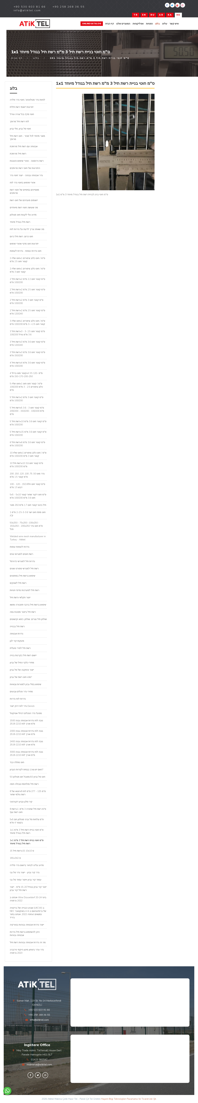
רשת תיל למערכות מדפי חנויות (24, 590)
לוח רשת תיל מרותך (19, 121)
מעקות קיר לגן (17, 640)
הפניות (149, 23)
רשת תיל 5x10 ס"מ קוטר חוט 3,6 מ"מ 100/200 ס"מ (28, 423)
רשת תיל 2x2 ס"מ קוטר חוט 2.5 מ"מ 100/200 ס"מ (27, 291)
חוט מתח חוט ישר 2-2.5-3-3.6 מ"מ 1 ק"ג (28, 514)
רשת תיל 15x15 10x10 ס (22, 850)
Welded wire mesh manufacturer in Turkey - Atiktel (28, 538)
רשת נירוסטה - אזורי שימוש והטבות (27, 160)
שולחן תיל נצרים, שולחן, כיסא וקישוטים (28, 619)
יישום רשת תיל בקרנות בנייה (23, 655)
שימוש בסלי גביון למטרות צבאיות (25, 684)
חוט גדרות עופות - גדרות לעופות (25, 250)
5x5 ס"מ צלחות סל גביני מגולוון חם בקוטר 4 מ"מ (27, 821)
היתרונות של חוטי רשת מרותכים (25, 168)
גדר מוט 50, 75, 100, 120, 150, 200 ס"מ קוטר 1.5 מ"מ (27, 475)
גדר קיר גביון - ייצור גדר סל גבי (24, 872)
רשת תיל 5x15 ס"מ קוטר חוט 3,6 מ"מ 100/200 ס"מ (28, 433)
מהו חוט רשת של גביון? (21, 677)
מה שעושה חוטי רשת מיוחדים (24, 207)
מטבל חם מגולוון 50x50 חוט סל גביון (27, 776)
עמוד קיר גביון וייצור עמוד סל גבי (25, 879)
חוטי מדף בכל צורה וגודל (22, 114)
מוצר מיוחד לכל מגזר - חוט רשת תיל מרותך (27, 137)
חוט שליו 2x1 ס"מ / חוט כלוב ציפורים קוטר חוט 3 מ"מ (27, 270)
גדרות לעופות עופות (19, 546)
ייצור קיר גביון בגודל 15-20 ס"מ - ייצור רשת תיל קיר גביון (28, 888)
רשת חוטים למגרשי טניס (21, 554)
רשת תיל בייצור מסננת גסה (23, 611)
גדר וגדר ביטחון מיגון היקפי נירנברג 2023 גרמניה (27, 951)
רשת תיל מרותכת (18, 153)
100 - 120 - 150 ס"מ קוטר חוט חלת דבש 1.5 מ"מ (27, 486)
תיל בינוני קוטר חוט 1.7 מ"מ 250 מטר (28, 505)
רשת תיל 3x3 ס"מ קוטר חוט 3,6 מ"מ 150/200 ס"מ (27, 354)
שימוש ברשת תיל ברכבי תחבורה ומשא (28, 604)
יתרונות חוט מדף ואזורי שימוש (24, 243)
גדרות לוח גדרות (18, 698)
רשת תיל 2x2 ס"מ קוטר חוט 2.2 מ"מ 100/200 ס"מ (27, 281)
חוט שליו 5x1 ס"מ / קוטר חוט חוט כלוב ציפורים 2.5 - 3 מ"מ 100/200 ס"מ (26, 387)
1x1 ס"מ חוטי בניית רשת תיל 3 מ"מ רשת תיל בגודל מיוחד (26, 831)
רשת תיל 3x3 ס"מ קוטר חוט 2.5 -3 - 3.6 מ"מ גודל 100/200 (27, 333)
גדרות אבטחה (16, 633)
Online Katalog (91, 23)
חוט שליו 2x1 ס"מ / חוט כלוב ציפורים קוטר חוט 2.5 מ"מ (27, 260)
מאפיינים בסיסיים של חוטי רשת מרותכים (24, 191)
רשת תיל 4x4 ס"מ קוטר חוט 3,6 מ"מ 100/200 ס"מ (27, 364)
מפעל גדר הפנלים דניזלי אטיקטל (26, 713)
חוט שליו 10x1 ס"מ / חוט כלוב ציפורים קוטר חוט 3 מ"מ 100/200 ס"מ (28, 454)
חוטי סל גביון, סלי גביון (20, 128)
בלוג (157, 23)
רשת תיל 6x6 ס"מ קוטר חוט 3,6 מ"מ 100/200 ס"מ (27, 444)
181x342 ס (15, 858)
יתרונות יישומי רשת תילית (21, 107)
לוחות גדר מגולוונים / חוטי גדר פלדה (27, 99)
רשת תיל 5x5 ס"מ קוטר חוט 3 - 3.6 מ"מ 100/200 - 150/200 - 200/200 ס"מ (27, 411)
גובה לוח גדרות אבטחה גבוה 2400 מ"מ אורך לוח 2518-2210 (26, 743)
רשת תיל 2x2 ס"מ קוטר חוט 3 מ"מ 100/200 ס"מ (26, 301)
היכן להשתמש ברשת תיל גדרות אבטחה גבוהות (25, 933)
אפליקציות (138, 23)
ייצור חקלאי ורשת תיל (20, 597)
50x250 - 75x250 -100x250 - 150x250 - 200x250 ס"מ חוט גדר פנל (26, 526)
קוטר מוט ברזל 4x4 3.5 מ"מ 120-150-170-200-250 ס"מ (26, 375)
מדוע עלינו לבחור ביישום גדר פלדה (27, 865)
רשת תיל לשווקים (18, 583)
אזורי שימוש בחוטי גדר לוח (22, 182)
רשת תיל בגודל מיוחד (20, 222)
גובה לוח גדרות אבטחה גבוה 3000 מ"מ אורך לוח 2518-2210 (26, 753)
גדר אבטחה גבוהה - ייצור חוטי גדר (26, 175)
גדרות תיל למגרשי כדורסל (22, 561)
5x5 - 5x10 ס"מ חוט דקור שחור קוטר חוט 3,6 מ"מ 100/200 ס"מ (28, 496)
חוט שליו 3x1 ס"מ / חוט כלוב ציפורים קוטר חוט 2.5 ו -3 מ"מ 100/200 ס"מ (27, 322)
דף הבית (109, 23)
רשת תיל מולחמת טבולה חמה (24, 784)
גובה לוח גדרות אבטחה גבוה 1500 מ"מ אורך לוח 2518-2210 (26, 722)
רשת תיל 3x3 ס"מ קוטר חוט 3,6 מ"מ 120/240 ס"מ (27, 343)
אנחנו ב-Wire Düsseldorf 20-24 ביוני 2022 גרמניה (28, 899)
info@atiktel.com (39, 1019)
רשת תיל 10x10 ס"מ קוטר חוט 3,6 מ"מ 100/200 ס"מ (26, 465)
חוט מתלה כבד (17, 762)
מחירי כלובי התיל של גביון (22, 662)
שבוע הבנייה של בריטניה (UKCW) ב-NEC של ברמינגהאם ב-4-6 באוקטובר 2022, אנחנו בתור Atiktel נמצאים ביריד (28, 912)
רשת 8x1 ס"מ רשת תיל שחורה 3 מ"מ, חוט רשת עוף (28, 810)
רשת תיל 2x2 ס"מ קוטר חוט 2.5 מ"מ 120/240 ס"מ (27, 312)
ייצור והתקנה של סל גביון (22, 669)
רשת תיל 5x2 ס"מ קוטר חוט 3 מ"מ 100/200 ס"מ (26, 399)
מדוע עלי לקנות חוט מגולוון (23, 214)
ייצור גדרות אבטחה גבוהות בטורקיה (27, 924)
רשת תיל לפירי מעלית (20, 648)
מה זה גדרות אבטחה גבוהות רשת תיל (28, 942)
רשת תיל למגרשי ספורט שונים (24, 568)
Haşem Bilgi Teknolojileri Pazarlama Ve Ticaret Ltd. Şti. (128, 1098)
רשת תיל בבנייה (17, 626)
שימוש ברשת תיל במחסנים (22, 575)
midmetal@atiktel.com (39, 1064)
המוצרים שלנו (123, 23)
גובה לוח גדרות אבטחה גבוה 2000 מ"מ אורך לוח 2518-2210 (26, 732)
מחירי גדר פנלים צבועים (21, 691)
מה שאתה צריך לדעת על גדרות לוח (27, 229)
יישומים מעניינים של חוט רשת (24, 200)
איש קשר (174, 23)
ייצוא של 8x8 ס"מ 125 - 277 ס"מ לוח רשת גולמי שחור (28, 793)
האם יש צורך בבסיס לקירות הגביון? (26, 769)
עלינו (164, 23)
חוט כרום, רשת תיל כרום (21, 236)
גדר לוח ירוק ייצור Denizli (22, 706)
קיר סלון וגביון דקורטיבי (21, 801)
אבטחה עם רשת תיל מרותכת (24, 146)
